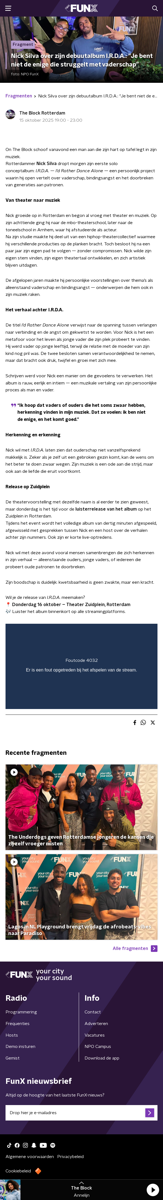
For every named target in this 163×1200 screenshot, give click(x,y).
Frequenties (18, 1023)
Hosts (12, 1035)
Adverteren (96, 1023)
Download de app (102, 1058)
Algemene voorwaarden (30, 1156)
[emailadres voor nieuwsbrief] (81, 1113)
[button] (153, 1190)
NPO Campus (98, 1046)
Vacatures (95, 1035)
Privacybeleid (70, 1156)
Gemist (13, 1058)
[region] (81, 666)
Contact (93, 1012)
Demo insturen (20, 1046)
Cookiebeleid (18, 1171)
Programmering (21, 1012)
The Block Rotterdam (42, 113)
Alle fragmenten (135, 948)
